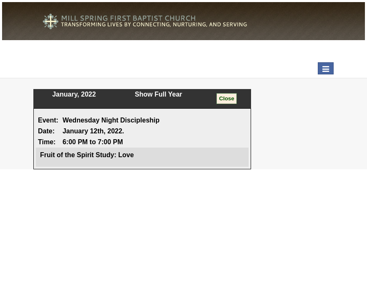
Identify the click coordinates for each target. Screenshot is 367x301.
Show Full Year (158, 94)
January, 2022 (74, 94)
